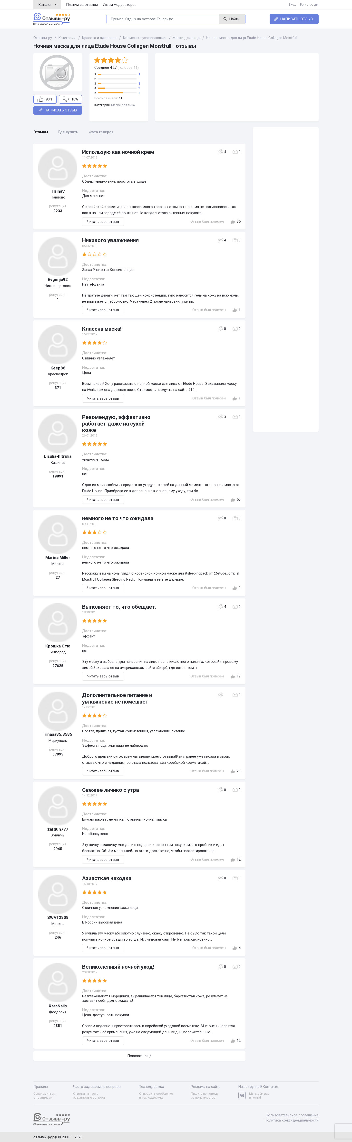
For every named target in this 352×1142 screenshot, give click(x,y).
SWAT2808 (57, 917)
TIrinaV (58, 191)
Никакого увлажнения (110, 240)
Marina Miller (57, 557)
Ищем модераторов (120, 4)
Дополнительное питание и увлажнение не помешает (117, 698)
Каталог (48, 4)
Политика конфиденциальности (291, 1120)
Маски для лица (123, 105)
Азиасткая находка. (107, 878)
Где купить (68, 132)
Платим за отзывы (82, 4)
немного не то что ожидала (117, 518)
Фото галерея (100, 132)
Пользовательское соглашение (292, 1115)
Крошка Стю (57, 646)
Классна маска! (101, 329)
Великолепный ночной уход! (118, 967)
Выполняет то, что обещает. (119, 607)
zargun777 (57, 829)
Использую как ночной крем (118, 152)
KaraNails (58, 1005)
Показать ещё (139, 1056)
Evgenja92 (58, 279)
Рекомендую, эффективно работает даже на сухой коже (116, 423)
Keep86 (57, 368)
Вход (292, 4)
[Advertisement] (237, 87)
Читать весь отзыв (103, 221)
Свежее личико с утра (110, 790)
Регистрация (309, 4)
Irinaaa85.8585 (57, 734)
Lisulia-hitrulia (57, 456)
